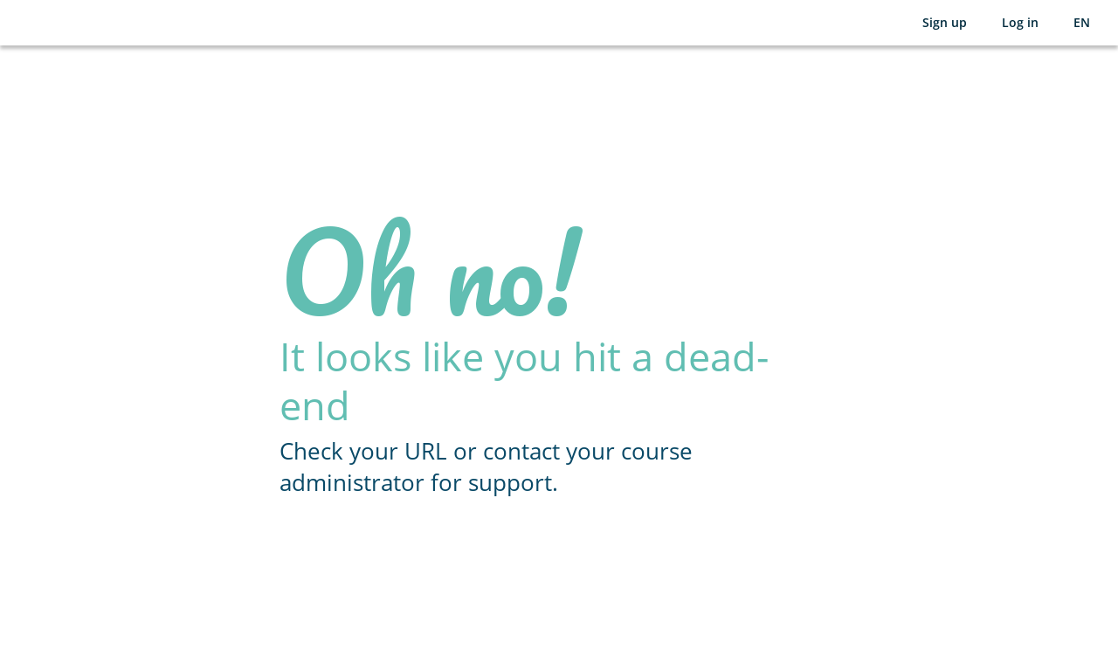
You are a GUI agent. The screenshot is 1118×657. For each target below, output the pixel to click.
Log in (1020, 22)
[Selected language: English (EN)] (1081, 22)
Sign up (944, 22)
